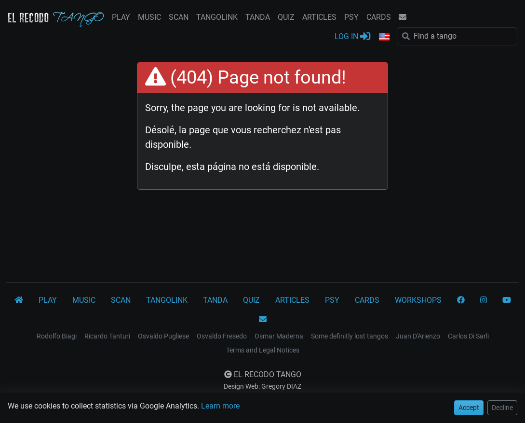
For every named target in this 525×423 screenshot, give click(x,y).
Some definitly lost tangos (349, 336)
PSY (351, 17)
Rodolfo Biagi (57, 336)
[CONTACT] (262, 319)
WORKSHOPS (418, 300)
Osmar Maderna (279, 336)
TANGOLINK (217, 17)
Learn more (220, 405)
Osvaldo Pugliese (163, 336)
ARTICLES (319, 17)
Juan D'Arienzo (418, 336)
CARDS (378, 17)
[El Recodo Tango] (19, 300)
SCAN (178, 17)
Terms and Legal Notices (262, 350)
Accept (468, 407)
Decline (502, 407)
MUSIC (149, 17)
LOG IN (352, 36)
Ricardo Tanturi (107, 336)
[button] (384, 37)
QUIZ (286, 17)
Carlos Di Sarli (468, 336)
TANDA (257, 17)
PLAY (121, 17)
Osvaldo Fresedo (222, 336)
